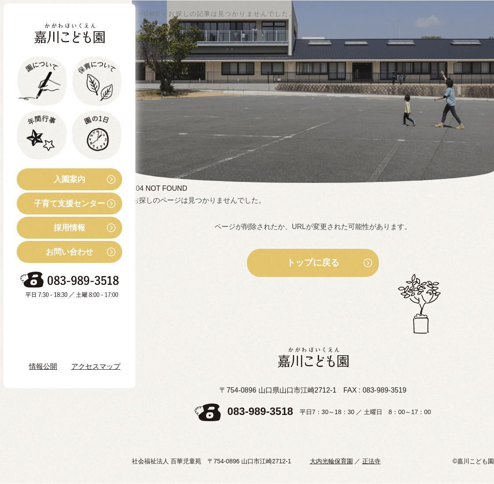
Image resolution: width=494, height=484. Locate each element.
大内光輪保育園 (331, 461)
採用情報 (51, 228)
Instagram (52, 341)
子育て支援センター (61, 203)
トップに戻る (313, 263)
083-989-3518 (260, 412)
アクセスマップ (95, 366)
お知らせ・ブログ (59, 317)
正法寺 (371, 461)
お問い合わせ (55, 252)
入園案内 (51, 179)
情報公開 (43, 366)
